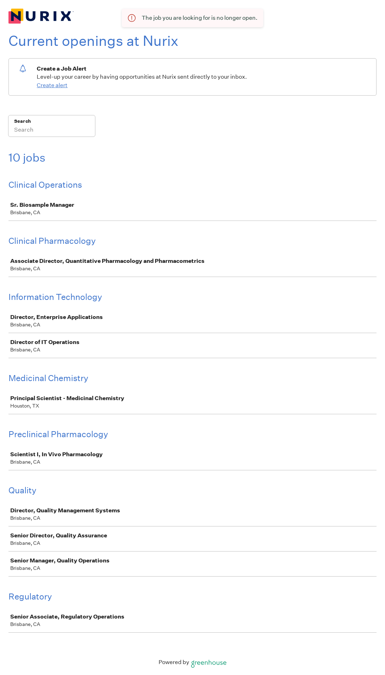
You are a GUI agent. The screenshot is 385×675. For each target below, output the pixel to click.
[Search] (51, 131)
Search (22, 121)
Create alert (52, 85)
